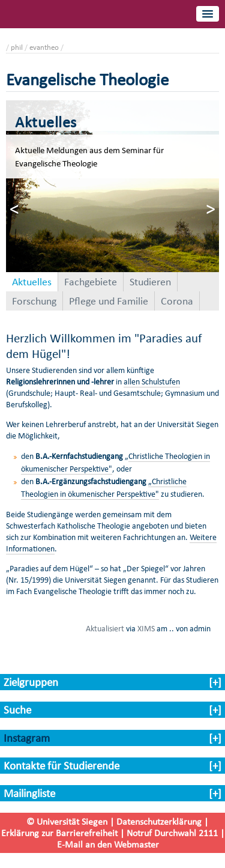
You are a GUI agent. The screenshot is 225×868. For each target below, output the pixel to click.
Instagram (27, 738)
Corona (177, 301)
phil (17, 47)
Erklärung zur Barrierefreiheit (59, 833)
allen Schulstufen (152, 382)
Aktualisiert (105, 628)
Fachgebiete (90, 281)
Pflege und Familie (108, 301)
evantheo (44, 47)
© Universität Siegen (66, 821)
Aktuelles (32, 281)
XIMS (146, 628)
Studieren (150, 281)
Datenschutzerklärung (159, 821)
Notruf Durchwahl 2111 (172, 833)
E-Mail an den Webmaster (108, 844)
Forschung (34, 301)
